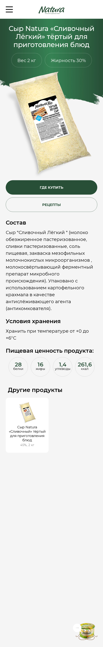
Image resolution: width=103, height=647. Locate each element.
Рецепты (51, 205)
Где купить (51, 187)
